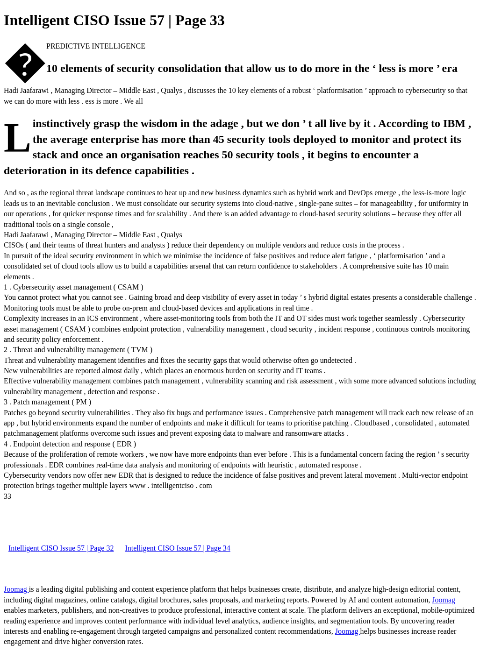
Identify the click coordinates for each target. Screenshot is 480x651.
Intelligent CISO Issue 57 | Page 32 (61, 548)
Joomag (16, 589)
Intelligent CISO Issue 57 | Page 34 (177, 548)
